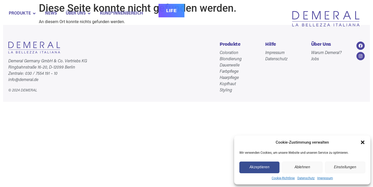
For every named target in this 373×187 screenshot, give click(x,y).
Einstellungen (345, 167)
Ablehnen (302, 167)
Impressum (325, 178)
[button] (362, 142)
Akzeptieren (259, 167)
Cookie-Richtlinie (283, 178)
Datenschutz (306, 178)
